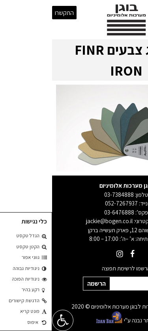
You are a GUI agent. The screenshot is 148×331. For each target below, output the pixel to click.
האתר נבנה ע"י (74, 317)
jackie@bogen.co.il (57, 221)
